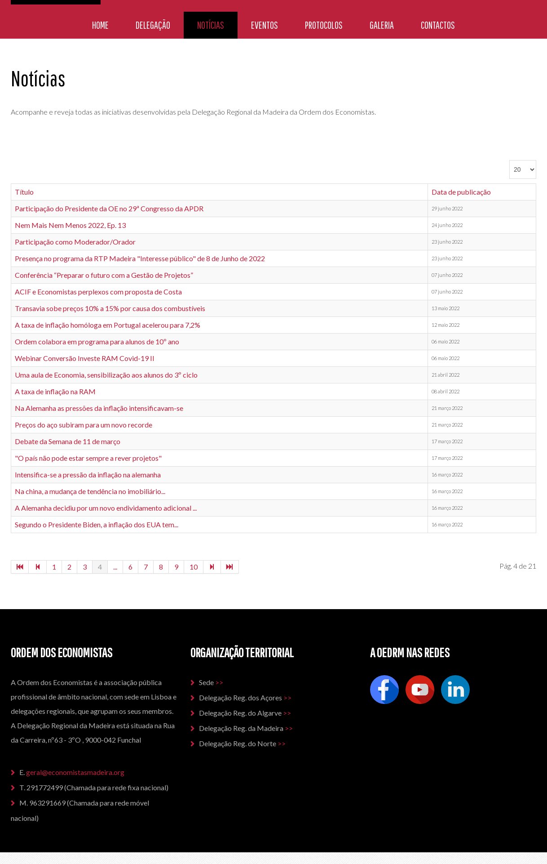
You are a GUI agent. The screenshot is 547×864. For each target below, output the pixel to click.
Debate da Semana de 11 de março (67, 441)
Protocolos (324, 25)
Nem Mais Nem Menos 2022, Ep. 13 (70, 225)
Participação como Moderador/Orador (75, 241)
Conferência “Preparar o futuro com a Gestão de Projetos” (104, 275)
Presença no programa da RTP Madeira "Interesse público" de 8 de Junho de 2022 (140, 258)
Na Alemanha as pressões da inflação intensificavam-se (99, 408)
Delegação (153, 25)
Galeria (382, 25)
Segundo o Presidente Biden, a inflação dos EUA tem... (96, 524)
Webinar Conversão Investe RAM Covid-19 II (84, 358)
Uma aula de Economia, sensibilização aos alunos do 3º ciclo (106, 374)
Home (100, 25)
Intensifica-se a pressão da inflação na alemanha (88, 474)
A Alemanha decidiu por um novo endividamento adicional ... (106, 507)
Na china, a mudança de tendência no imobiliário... (90, 491)
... (115, 566)
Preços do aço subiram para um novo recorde (83, 424)
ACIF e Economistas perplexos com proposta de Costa (98, 291)
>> (219, 682)
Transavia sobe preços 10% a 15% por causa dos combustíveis (110, 308)
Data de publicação (461, 191)
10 (194, 566)
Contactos (438, 25)
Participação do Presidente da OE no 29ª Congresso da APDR (109, 208)
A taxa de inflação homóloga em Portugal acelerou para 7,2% (107, 325)
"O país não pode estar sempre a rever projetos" (88, 458)
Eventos (264, 25)
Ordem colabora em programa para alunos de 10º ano (97, 341)
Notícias (210, 25)
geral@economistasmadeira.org (76, 772)
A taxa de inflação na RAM (55, 391)
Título (24, 191)
